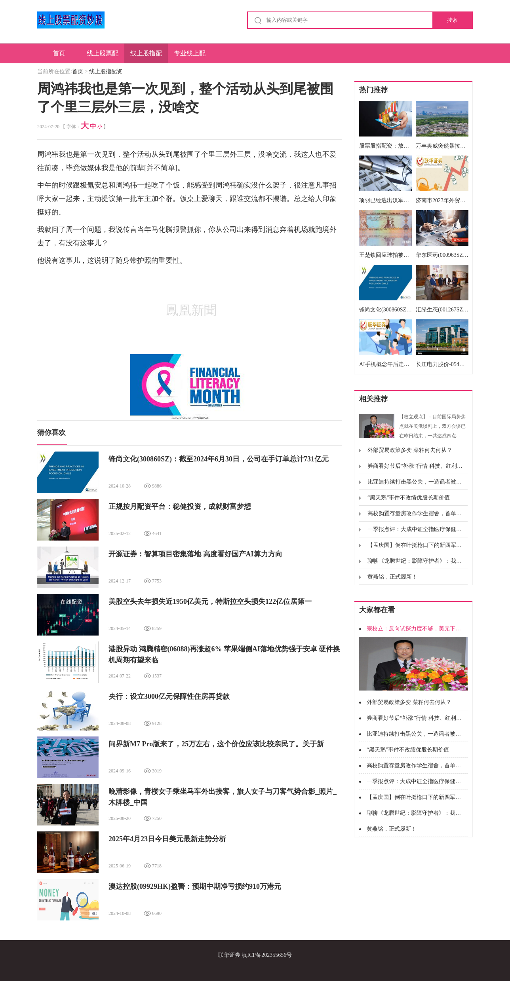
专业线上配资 (190, 56)
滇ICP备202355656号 (267, 955)
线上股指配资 (146, 56)
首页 (59, 53)
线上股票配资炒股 (102, 56)
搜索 (452, 20)
